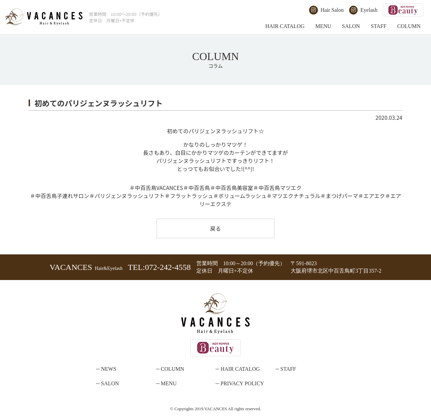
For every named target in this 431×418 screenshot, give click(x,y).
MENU (323, 26)
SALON (351, 26)
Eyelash (363, 10)
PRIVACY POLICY (242, 383)
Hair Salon (326, 10)
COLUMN (409, 26)
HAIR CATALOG (285, 26)
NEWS (108, 369)
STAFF (379, 26)
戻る (215, 228)
